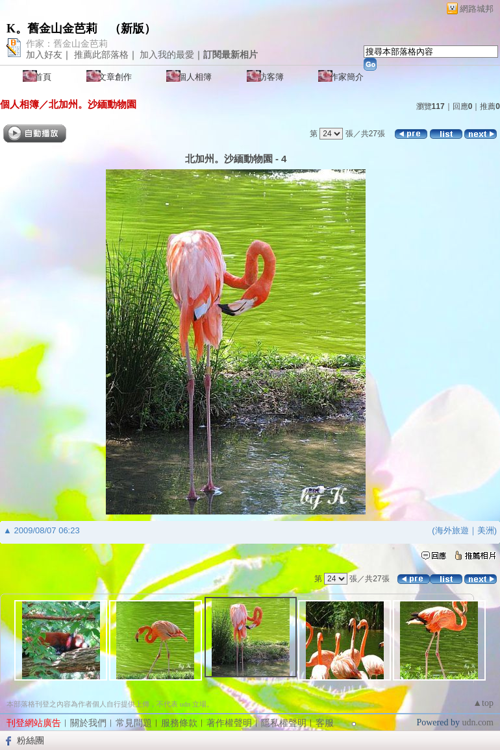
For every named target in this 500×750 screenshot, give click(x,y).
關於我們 (88, 723)
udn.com (478, 722)
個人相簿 (195, 77)
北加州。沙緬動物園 (92, 104)
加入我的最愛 (167, 55)
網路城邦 (477, 9)
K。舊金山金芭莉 (51, 28)
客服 (325, 723)
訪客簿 (271, 77)
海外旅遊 (452, 530)
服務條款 (179, 723)
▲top (483, 703)
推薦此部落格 (101, 55)
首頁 (42, 77)
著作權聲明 (229, 723)
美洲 (485, 530)
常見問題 (134, 723)
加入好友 (44, 55)
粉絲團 (30, 740)
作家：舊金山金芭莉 (67, 44)
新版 (132, 28)
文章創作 (115, 77)
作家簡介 (347, 77)
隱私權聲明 (283, 723)
